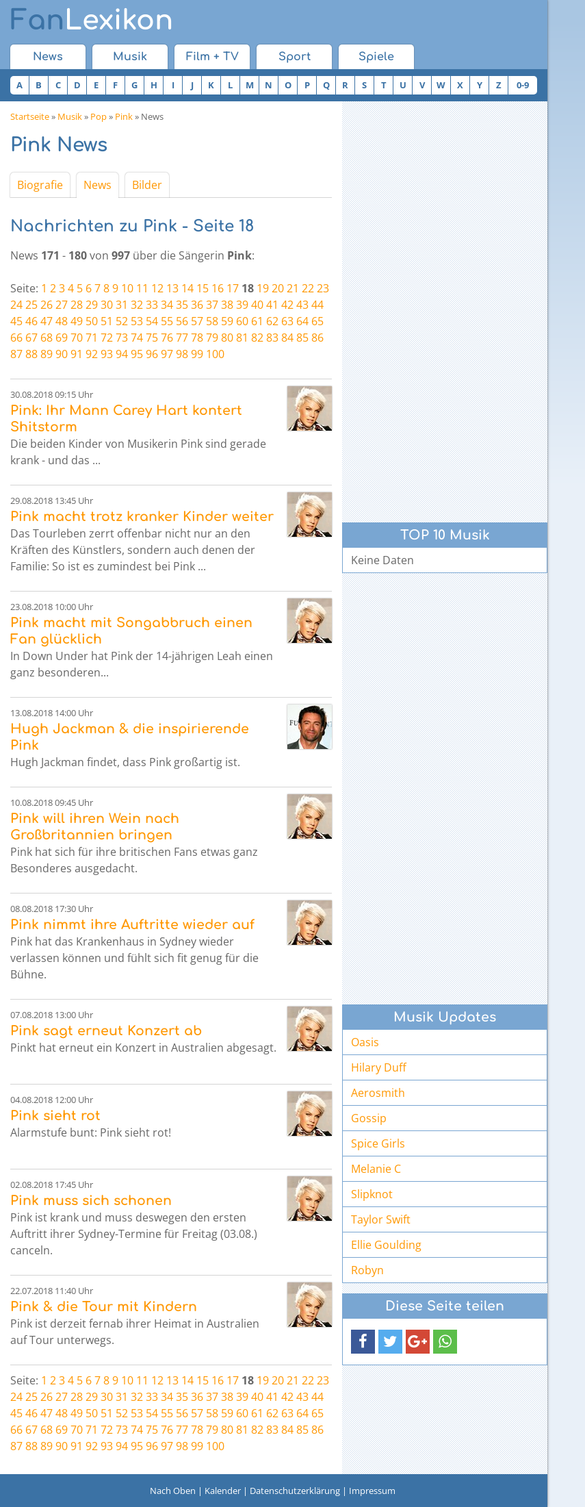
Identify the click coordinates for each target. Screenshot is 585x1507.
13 (172, 288)
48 (61, 321)
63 (287, 321)
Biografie (40, 184)
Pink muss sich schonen (91, 1200)
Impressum (372, 1490)
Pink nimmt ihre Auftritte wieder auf (132, 924)
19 (263, 288)
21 (293, 288)
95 (137, 354)
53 (137, 321)
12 (157, 288)
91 (76, 354)
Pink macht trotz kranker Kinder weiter (142, 516)
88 (31, 354)
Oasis (365, 1042)
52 (122, 321)
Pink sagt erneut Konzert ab (106, 1031)
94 (122, 354)
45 (16, 321)
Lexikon (91, 20)
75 (152, 337)
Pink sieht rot (55, 1116)
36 (197, 304)
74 (137, 337)
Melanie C (376, 1168)
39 (242, 304)
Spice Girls (378, 1143)
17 (232, 288)
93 (107, 354)
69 (61, 337)
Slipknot (372, 1194)
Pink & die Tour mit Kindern (103, 1307)
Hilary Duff (378, 1067)
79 (212, 337)
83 (272, 337)
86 (317, 337)
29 (92, 304)
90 (61, 354)
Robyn (367, 1270)
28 (76, 304)
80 (227, 337)
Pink (124, 116)
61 (257, 321)
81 (242, 337)
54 (152, 321)
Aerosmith (378, 1092)
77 (182, 337)
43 (302, 304)
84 (287, 337)
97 (167, 354)
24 (16, 304)
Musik (130, 57)
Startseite (29, 116)
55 (167, 321)
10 (127, 288)
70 (76, 337)
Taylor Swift (381, 1219)
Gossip (369, 1118)
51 (107, 321)
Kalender (223, 1490)
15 (202, 288)
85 (302, 337)
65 (317, 321)
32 (137, 304)
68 (46, 337)
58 (212, 321)
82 (257, 337)
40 (257, 304)
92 (92, 354)
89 (46, 354)
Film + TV (212, 57)
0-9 (523, 85)
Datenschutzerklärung (295, 1490)
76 (167, 337)
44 (317, 304)
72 (107, 337)
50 (92, 321)
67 (31, 337)
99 (197, 354)
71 (92, 337)
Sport (294, 57)
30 (107, 304)
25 (31, 304)
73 (122, 337)
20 (278, 288)
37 (212, 304)
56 (182, 321)
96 (152, 354)
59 (227, 321)
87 (16, 354)
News (48, 57)
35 (182, 304)
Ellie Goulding (386, 1244)
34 (167, 304)
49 (76, 321)
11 (142, 288)
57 (197, 321)
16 (217, 288)
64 (302, 321)
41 (272, 304)
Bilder (147, 184)
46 (31, 321)
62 (272, 321)
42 (287, 304)
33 (152, 304)
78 (197, 337)
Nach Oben (173, 1490)
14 (187, 288)
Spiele (376, 57)
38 (227, 304)
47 (46, 321)
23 (323, 288)
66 (16, 337)
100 (215, 354)
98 (182, 354)
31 (122, 304)
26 (46, 304)
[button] (363, 1342)
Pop (98, 116)
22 (308, 288)
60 (242, 321)
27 (61, 304)
